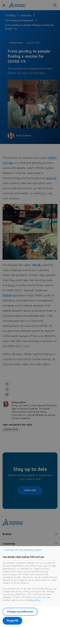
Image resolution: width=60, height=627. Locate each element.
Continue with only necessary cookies (23, 550)
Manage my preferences (20, 611)
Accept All (12, 620)
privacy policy (33, 600)
